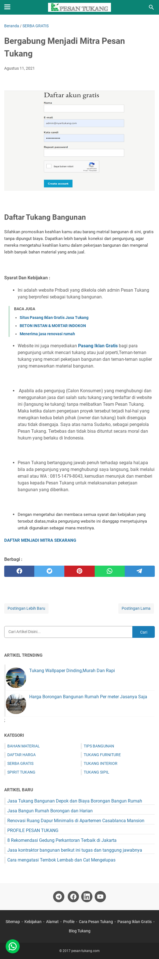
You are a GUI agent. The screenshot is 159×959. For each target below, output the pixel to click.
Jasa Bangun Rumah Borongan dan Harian (50, 810)
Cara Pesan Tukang (96, 921)
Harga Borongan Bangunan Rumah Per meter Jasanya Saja (88, 696)
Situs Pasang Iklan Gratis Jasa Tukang (54, 317)
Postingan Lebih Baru (26, 608)
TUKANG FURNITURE (102, 754)
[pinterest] (79, 571)
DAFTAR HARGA (21, 754)
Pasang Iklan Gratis (98, 345)
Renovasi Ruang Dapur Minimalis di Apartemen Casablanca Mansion (75, 820)
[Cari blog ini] (151, 7)
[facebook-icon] (73, 896)
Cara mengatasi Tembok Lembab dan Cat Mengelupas (61, 860)
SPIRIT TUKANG (21, 772)
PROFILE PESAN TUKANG (32, 830)
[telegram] (140, 571)
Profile (68, 921)
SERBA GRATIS (20, 763)
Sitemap (13, 921)
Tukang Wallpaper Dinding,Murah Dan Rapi (72, 670)
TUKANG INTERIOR (100, 763)
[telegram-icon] (58, 896)
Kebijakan (33, 921)
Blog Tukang (79, 931)
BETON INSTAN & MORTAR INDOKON (53, 325)
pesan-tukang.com (85, 951)
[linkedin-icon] (86, 896)
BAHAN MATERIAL (23, 746)
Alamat (52, 921)
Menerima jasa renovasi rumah (47, 334)
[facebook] (19, 571)
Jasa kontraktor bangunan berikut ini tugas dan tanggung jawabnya (74, 850)
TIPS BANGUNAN (99, 746)
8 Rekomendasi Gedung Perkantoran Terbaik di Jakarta (62, 840)
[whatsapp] (110, 571)
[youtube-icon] (100, 896)
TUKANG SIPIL (96, 772)
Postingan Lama (136, 608)
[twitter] (49, 571)
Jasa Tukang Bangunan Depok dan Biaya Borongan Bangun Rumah (74, 801)
